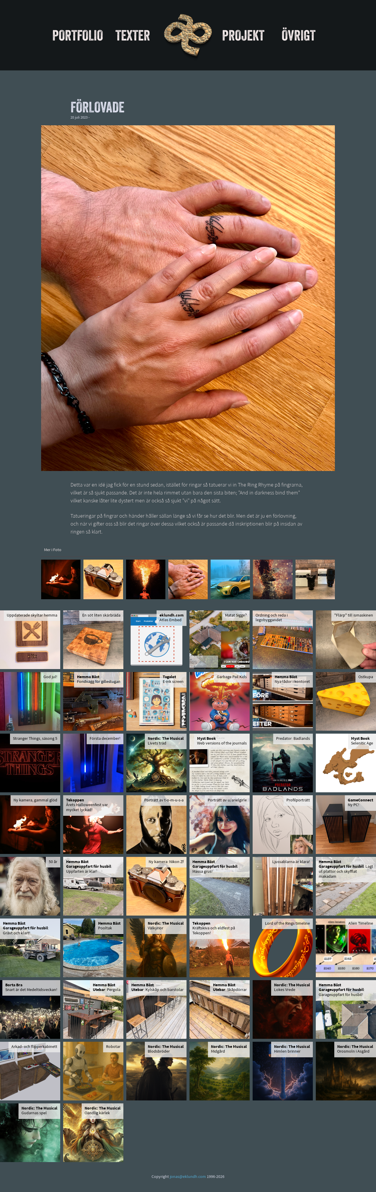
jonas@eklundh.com (188, 1177)
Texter (132, 35)
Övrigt (298, 35)
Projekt (243, 35)
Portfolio (77, 35)
